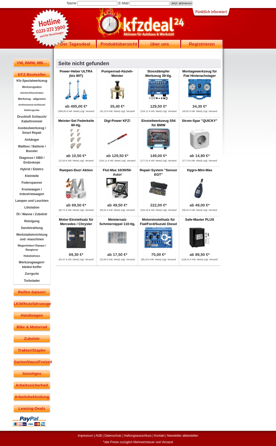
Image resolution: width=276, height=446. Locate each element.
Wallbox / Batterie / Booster (32, 149)
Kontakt (159, 435)
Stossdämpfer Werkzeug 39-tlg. (158, 73)
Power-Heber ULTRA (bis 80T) (76, 73)
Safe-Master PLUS (199, 219)
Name (71, 3)
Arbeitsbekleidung (31, 397)
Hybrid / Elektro (31, 169)
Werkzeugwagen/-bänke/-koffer (32, 265)
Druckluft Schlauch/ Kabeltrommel (31, 119)
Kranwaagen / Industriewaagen (31, 192)
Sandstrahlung (32, 228)
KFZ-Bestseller (32, 74)
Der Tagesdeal (75, 44)
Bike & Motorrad (32, 327)
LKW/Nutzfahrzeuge (32, 303)
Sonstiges (31, 373)
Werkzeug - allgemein (32, 98)
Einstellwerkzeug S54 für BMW (158, 123)
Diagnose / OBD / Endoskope (32, 160)
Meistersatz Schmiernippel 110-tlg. (117, 222)
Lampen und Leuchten (32, 201)
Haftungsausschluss (137, 435)
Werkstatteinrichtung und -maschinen (31, 237)
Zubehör (32, 338)
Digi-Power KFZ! (117, 121)
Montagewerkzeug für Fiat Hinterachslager (199, 73)
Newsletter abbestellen (182, 435)
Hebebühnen (32, 255)
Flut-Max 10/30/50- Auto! (117, 172)
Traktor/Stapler (32, 350)
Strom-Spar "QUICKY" (199, 121)
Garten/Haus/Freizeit (32, 362)
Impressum (85, 435)
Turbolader (32, 281)
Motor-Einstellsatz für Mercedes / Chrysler (76, 222)
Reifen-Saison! (32, 292)
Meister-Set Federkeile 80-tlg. (76, 123)
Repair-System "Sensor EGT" (158, 172)
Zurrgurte (32, 274)
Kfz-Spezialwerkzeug (31, 81)
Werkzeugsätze (32, 86)
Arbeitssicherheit (32, 385)
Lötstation (31, 207)
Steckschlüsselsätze (31, 93)
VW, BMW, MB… (32, 63)
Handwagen (32, 315)
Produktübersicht (118, 44)
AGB (98, 435)
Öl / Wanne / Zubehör (31, 214)
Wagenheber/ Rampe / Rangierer (32, 247)
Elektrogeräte (32, 110)
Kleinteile (32, 176)
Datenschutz (112, 435)
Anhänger (32, 140)
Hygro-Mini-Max (199, 170)
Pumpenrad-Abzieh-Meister (117, 73)
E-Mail (123, 3)
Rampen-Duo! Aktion (76, 170)
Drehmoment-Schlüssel (32, 104)
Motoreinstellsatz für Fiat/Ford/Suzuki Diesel (158, 222)
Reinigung (32, 221)
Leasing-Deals (31, 408)
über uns (159, 44)
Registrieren (202, 44)
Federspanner (31, 182)
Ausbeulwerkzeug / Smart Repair (32, 130)
